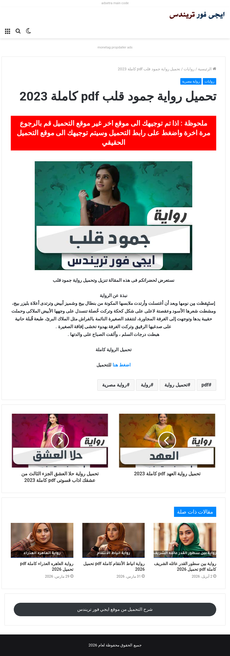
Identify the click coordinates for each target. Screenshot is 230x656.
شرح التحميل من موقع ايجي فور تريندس (115, 609)
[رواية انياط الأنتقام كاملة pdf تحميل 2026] (113, 540)
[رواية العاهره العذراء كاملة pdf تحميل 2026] (42, 540)
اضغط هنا (122, 365)
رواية (146, 385)
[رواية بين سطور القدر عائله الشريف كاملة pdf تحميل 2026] (185, 540)
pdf (205, 385)
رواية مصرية (191, 81)
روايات (189, 69)
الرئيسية (207, 69)
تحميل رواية (175, 385)
